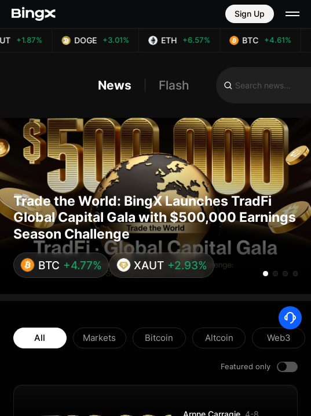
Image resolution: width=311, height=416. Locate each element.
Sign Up (250, 13)
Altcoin (219, 337)
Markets (99, 337)
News (114, 85)
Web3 (279, 337)
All (39, 337)
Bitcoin (159, 337)
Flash (174, 85)
